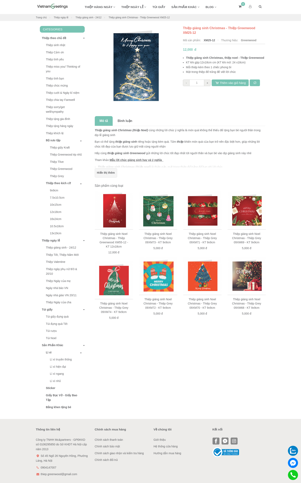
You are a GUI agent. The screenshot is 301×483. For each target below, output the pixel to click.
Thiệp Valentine (55, 261)
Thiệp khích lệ (55, 133)
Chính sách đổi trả (106, 459)
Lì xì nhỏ (55, 381)
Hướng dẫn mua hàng (167, 453)
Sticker (50, 388)
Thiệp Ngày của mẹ (58, 281)
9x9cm (54, 190)
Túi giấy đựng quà (57, 316)
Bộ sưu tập (53, 140)
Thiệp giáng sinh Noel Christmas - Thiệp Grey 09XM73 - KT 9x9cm (158, 238)
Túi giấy (158, 7)
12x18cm (55, 212)
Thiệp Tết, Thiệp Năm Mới (62, 254)
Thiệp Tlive (57, 161)
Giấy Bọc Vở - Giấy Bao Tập (61, 398)
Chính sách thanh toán (109, 439)
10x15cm (55, 204)
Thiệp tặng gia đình (58, 119)
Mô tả (104, 121)
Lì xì (49, 352)
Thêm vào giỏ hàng (230, 82)
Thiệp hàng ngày (100, 7)
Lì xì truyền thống (61, 359)
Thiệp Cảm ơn (55, 52)
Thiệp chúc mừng (57, 85)
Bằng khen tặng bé (58, 407)
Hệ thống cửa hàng (166, 446)
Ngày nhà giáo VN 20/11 (61, 295)
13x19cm (55, 233)
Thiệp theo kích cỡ (58, 183)
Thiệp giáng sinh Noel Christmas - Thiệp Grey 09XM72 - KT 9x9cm (158, 303)
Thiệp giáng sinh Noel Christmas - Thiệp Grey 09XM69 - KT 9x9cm (246, 238)
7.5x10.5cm (57, 197)
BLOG (211, 7)
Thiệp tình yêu (55, 59)
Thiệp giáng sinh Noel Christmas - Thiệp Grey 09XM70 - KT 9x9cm (202, 303)
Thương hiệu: (230, 40)
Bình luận (125, 121)
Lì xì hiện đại (58, 366)
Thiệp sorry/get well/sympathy (55, 109)
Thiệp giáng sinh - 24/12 (88, 17)
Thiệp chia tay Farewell (60, 99)
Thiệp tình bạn (55, 78)
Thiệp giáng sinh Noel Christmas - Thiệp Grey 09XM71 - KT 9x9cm (202, 238)
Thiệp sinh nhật (55, 45)
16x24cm (55, 219)
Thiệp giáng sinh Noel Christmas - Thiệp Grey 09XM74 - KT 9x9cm (113, 308)
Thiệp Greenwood (61, 168)
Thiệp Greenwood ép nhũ (66, 154)
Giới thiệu (160, 439)
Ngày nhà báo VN (57, 288)
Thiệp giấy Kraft (60, 147)
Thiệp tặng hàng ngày (59, 126)
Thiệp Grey (57, 176)
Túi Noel (51, 338)
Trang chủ (41, 17)
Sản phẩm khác (185, 7)
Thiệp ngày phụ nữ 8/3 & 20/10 (61, 271)
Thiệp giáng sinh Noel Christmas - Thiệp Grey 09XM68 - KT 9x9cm (246, 303)
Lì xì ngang (57, 373)
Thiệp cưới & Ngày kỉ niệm (62, 92)
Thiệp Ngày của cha (58, 302)
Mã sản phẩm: (192, 40)
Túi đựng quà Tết (56, 323)
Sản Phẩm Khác (51, 345)
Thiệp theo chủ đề (53, 38)
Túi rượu (51, 330)
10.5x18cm (57, 226)
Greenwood (248, 40)
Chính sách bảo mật (107, 446)
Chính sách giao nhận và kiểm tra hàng (119, 453)
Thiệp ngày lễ (133, 7)
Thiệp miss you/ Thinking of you (63, 69)
